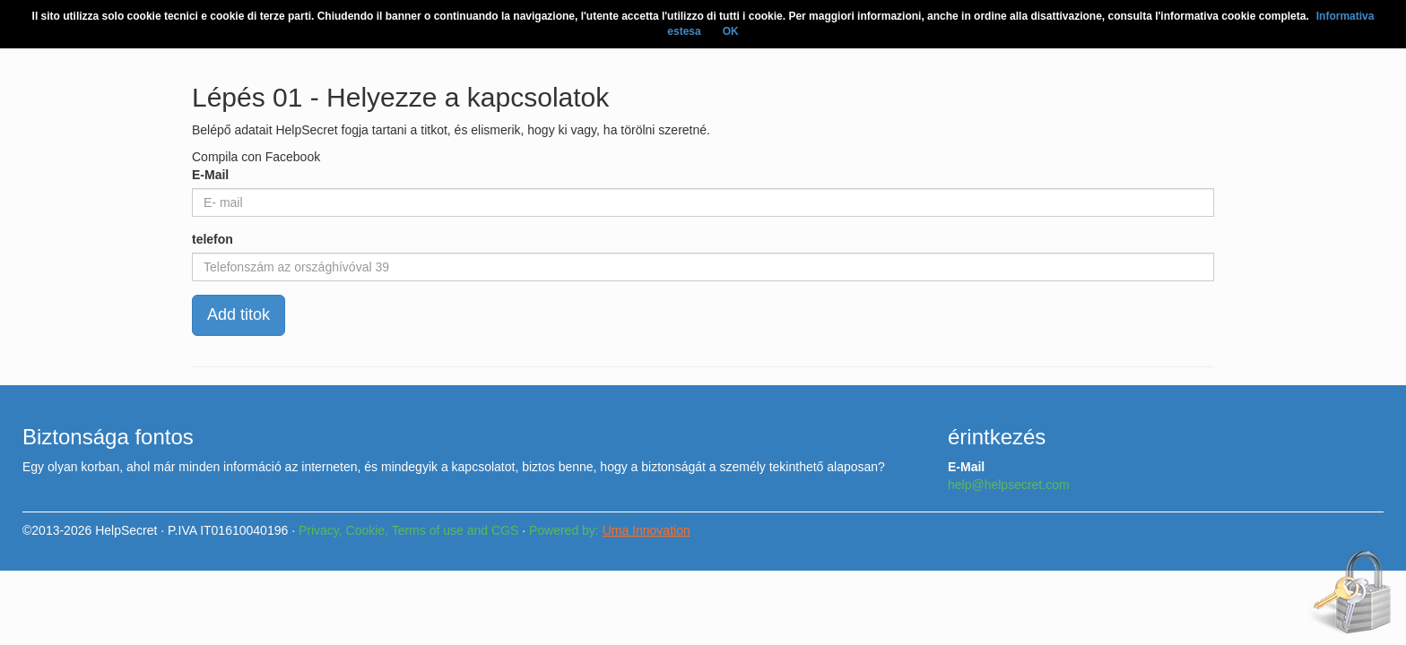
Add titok (238, 314)
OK (731, 31)
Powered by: (609, 530)
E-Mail (210, 175)
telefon (212, 239)
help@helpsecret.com (1009, 484)
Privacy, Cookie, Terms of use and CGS (408, 530)
